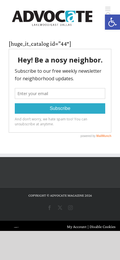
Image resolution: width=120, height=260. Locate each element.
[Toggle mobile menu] (108, 9)
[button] (112, 22)
